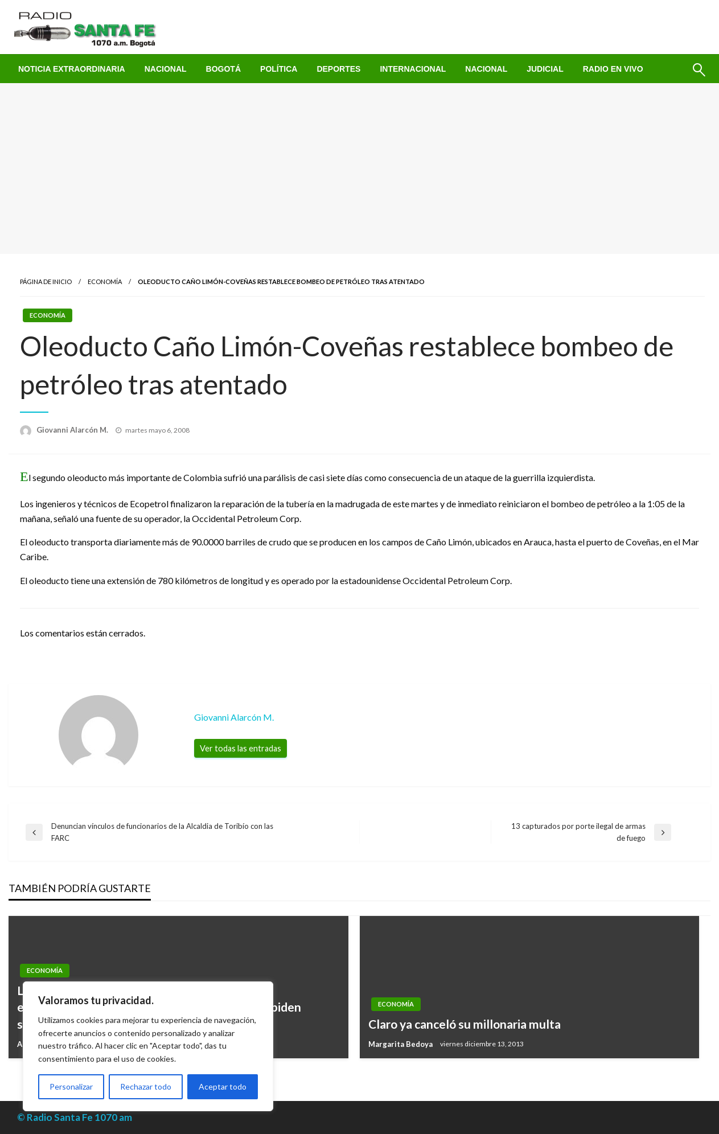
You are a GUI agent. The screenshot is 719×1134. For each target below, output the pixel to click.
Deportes (338, 68)
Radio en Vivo (613, 68)
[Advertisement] (359, 168)
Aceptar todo (222, 1086)
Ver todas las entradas (240, 748)
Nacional (166, 68)
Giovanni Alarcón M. (73, 429)
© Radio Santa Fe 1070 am (74, 1117)
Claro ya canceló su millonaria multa (464, 1024)
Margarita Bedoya (401, 1044)
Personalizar (71, 1086)
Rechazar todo (145, 1086)
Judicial (545, 68)
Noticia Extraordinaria (71, 68)
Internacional (413, 68)
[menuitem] (72, 69)
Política (278, 68)
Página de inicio (46, 281)
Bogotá (223, 68)
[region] (148, 1046)
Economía (105, 281)
